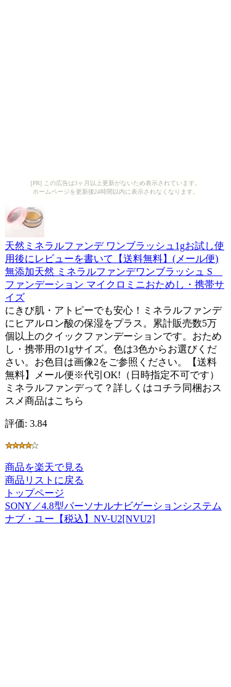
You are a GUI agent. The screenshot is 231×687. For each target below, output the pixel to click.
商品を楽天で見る (44, 467)
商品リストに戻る (44, 480)
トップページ (34, 493)
